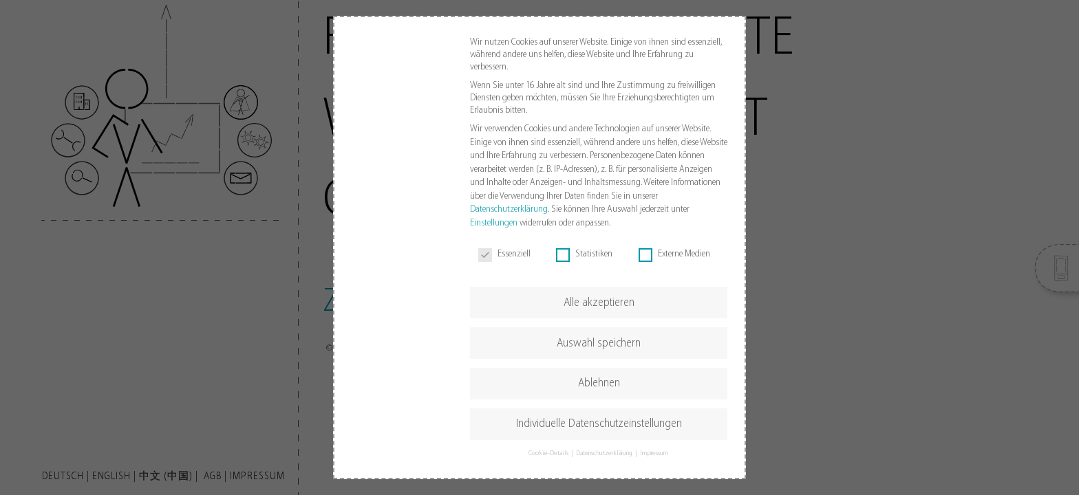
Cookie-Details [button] (549, 453)
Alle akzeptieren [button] (599, 303)
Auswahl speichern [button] (599, 343)
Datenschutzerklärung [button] (605, 453)
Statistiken (584, 254)
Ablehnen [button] (599, 383)
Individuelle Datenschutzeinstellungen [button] (599, 424)
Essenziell (504, 254)
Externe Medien (674, 254)
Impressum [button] (654, 453)
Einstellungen (493, 223)
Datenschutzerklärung (509, 209)
